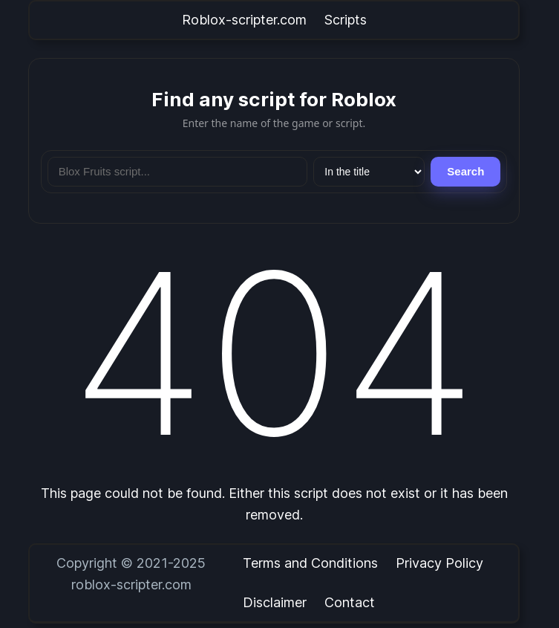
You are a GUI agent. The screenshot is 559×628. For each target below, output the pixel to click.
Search (465, 171)
